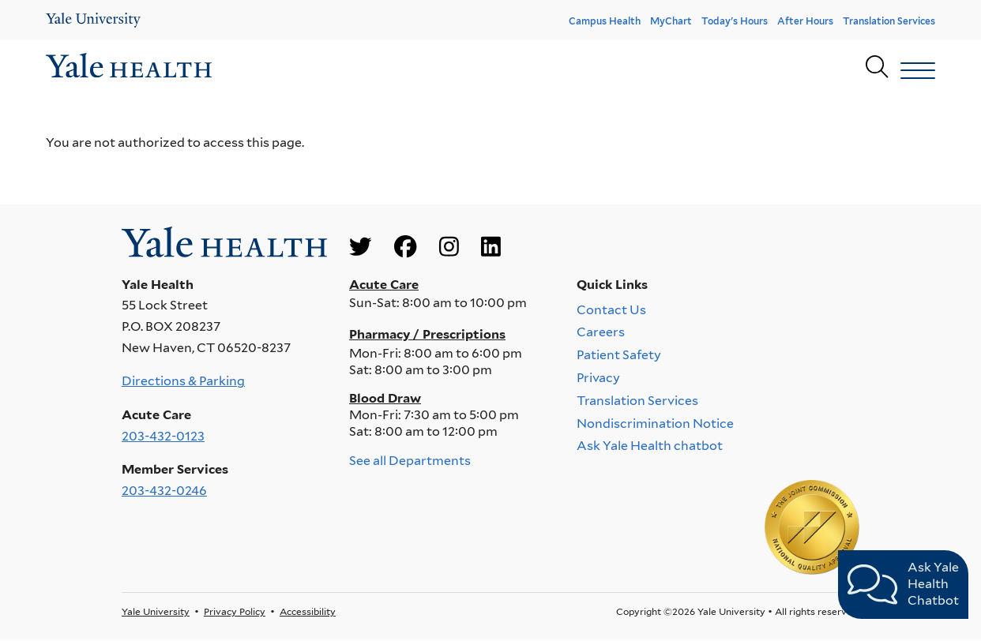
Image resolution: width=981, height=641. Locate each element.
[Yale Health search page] (877, 67)
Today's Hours (734, 21)
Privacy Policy (234, 611)
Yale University (156, 611)
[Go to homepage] (129, 67)
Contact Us (611, 309)
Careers (601, 331)
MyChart (671, 21)
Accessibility (308, 611)
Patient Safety (619, 354)
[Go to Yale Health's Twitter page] (360, 247)
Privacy (598, 377)
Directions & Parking (183, 380)
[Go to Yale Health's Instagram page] (449, 247)
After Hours (805, 21)
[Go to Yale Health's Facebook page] (405, 247)
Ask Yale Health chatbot (650, 445)
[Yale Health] (93, 20)
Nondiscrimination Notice (655, 422)
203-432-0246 (164, 490)
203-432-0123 (163, 436)
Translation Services (889, 21)
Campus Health (605, 21)
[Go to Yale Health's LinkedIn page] (491, 247)
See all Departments (410, 460)
